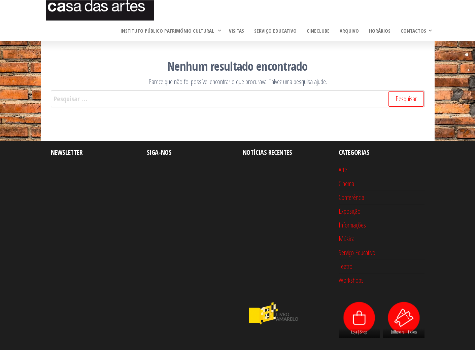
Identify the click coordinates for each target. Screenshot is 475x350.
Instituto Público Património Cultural (168, 30)
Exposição (350, 211)
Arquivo (349, 30)
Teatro (345, 266)
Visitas (236, 30)
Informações (352, 225)
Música (346, 238)
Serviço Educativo (275, 30)
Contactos (413, 30)
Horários (380, 30)
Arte (343, 169)
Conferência (351, 197)
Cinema (346, 183)
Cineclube (318, 30)
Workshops (351, 280)
